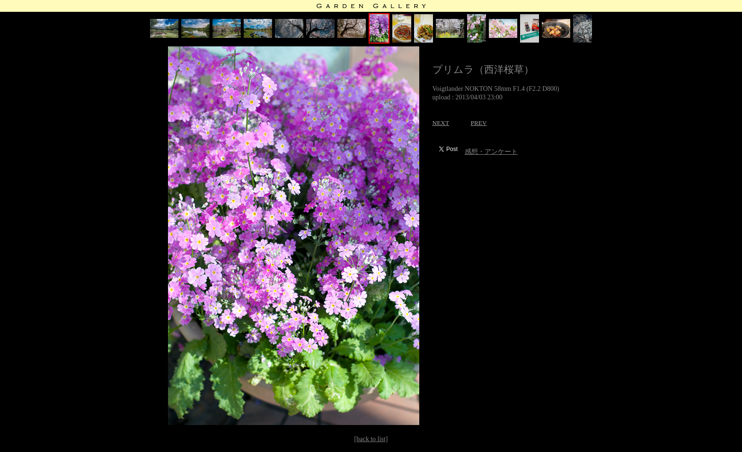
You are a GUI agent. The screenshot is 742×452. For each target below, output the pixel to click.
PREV (479, 122)
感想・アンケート (491, 151)
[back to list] (371, 439)
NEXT (441, 122)
